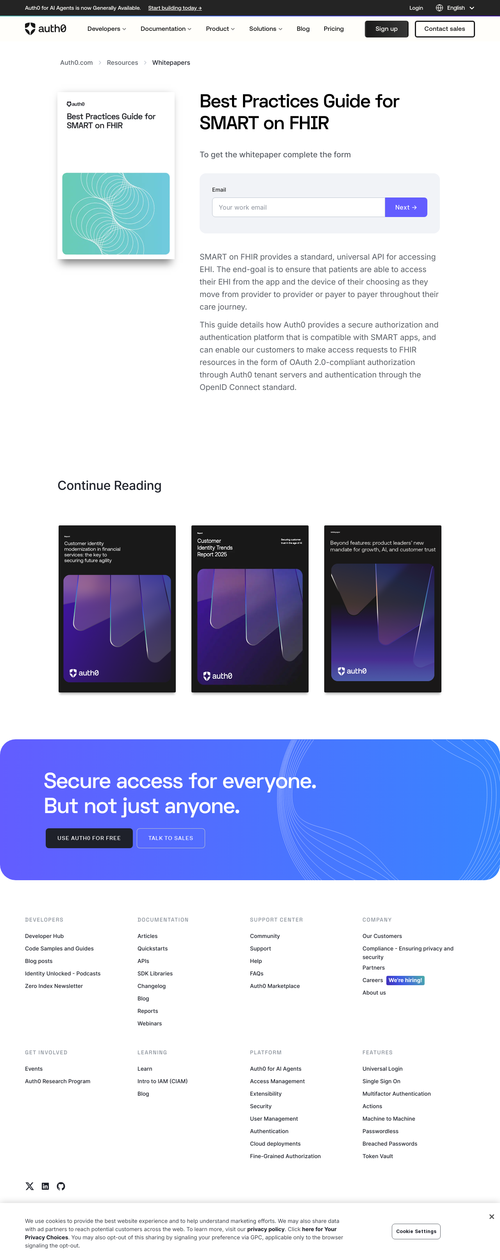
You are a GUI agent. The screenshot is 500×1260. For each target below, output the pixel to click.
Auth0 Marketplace (275, 986)
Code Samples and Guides (59, 948)
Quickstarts (153, 948)
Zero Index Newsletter (54, 986)
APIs (143, 961)
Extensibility (266, 1094)
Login (416, 8)
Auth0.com (80, 62)
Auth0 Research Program (57, 1081)
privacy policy (266, 1231)
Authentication (269, 1131)
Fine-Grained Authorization (285, 1156)
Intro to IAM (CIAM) (163, 1081)
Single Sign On (381, 1081)
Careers (393, 980)
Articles (147, 936)
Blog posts (39, 961)
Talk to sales (170, 838)
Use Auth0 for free (89, 838)
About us (374, 992)
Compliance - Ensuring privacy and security (408, 953)
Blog (143, 998)
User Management (274, 1119)
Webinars (150, 1023)
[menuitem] (107, 28)
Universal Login (382, 1069)
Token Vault (377, 1156)
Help (256, 961)
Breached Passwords (389, 1144)
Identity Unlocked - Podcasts (63, 973)
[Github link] (61, 1186)
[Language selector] (455, 8)
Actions (372, 1106)
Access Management (277, 1081)
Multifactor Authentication (396, 1094)
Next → (406, 207)
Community (265, 936)
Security (261, 1106)
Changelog (152, 986)
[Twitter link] (29, 1186)
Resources (126, 62)
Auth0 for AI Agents (276, 1069)
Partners (373, 968)
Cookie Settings (416, 1232)
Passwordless (380, 1131)
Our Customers (382, 936)
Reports (148, 1011)
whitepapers (171, 62)
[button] (386, 29)
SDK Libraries (155, 973)
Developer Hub (44, 936)
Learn (145, 1069)
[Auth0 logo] (45, 28)
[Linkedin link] (45, 1186)
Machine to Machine (388, 1119)
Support (260, 948)
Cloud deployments (275, 1144)
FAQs (257, 973)
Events (34, 1069)
